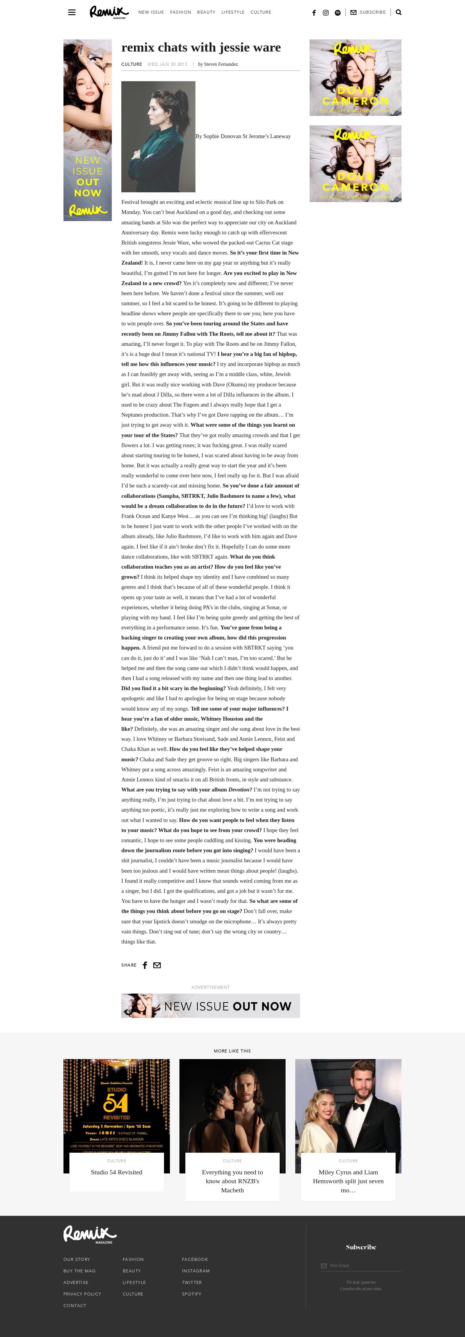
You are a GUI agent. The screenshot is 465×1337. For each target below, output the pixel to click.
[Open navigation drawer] (71, 12)
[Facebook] (314, 12)
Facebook (195, 1259)
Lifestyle (233, 12)
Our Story (76, 1259)
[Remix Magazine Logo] (109, 12)
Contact (75, 1305)
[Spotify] (338, 12)
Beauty (206, 12)
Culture (261, 12)
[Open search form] (399, 12)
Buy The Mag (79, 1271)
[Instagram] (326, 12)
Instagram (196, 1271)
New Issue (151, 12)
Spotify (192, 1294)
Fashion (181, 12)
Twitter (192, 1282)
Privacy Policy (82, 1294)
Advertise (76, 1282)
